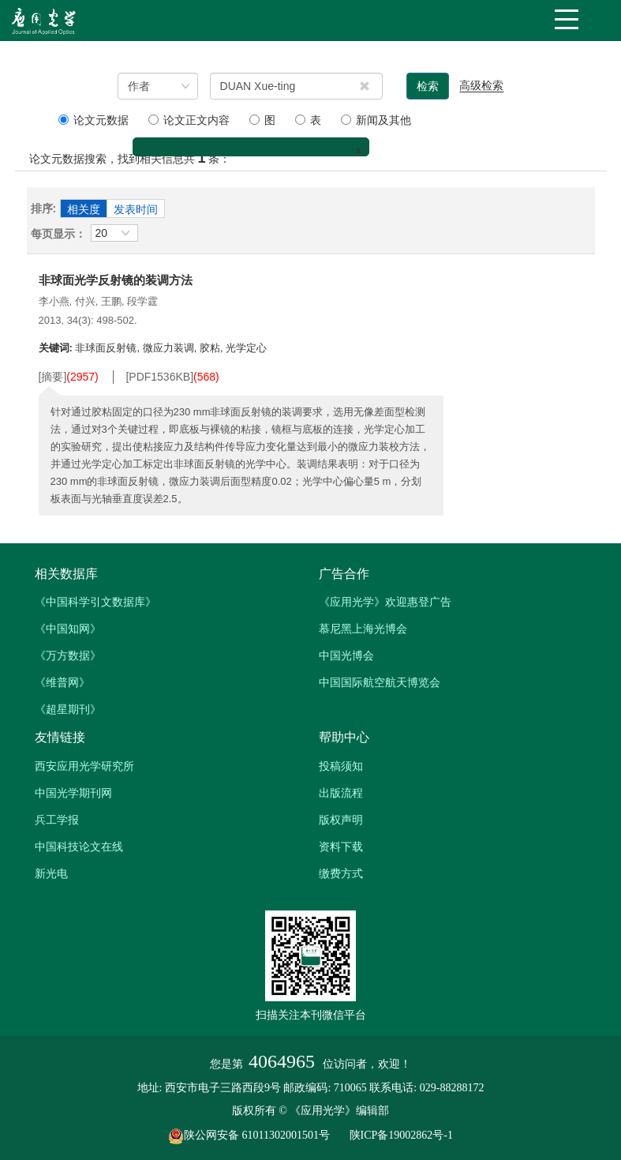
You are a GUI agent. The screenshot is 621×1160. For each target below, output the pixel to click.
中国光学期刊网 (73, 792)
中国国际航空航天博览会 (379, 682)
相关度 (83, 209)
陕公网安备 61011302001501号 (257, 1135)
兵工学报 (57, 819)
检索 (428, 86)
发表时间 (136, 209)
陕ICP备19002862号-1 (401, 1135)
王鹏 (111, 301)
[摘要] (53, 376)
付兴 (85, 301)
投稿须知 (341, 766)
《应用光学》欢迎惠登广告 (385, 601)
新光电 (51, 873)
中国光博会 (346, 655)
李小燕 (54, 301)
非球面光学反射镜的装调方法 (116, 280)
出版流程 (341, 792)
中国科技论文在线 (79, 846)
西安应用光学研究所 (84, 766)
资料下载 (341, 846)
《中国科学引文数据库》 (95, 601)
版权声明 (341, 819)
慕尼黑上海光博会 (363, 628)
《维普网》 (62, 682)
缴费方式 (341, 873)
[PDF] (159, 377)
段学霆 (142, 301)
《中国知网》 (68, 628)
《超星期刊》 (68, 709)
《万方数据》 (68, 655)
